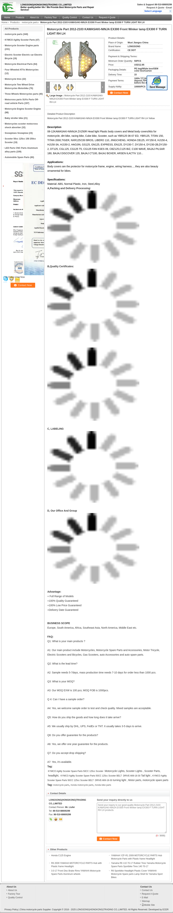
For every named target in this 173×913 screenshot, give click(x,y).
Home (7, 17)
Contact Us (87, 17)
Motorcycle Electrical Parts (19, 64)
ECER (165, 909)
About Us (34, 17)
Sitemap (146, 901)
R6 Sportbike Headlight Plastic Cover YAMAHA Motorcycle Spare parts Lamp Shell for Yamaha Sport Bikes (137, 874)
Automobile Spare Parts (17, 157)
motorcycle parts (30, 22)
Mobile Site (148, 905)
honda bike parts (103, 785)
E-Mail (145, 897)
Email (169, 7)
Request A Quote (155, 7)
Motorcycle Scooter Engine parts (22, 45)
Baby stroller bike (14, 118)
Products (20, 17)
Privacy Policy (11, 909)
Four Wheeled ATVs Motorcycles (21, 69)
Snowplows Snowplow (16, 133)
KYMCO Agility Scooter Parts (20, 40)
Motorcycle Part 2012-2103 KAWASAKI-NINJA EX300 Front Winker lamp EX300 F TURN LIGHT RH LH (77, 98)
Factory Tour (51, 17)
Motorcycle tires (13, 79)
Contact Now (121, 92)
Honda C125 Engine (61, 855)
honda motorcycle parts (82, 785)
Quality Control (69, 17)
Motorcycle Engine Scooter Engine (23, 109)
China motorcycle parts (31, 909)
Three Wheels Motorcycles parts (21, 94)
